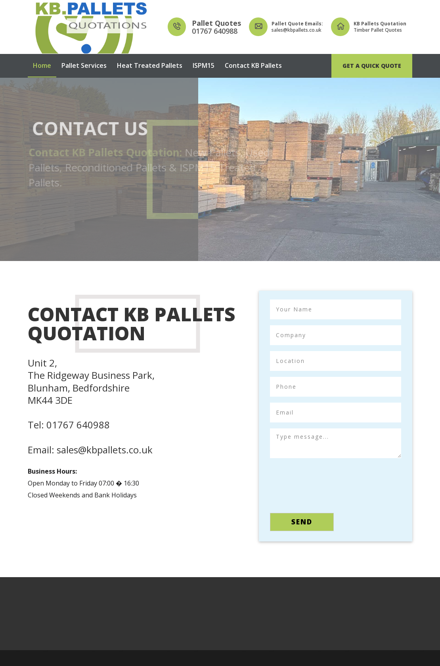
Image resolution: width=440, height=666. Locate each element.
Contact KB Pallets (253, 65)
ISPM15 (203, 65)
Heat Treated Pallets (149, 65)
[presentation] (330, 483)
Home (42, 65)
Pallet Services (84, 65)
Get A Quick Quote (371, 65)
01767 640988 (78, 424)
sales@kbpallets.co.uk (105, 449)
